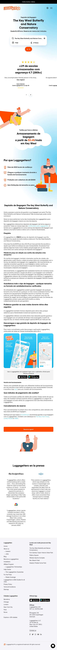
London (6, 604)
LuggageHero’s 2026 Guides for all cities (14, 581)
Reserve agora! (28, 429)
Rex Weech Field (34, 560)
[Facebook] (30, 634)
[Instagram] (35, 634)
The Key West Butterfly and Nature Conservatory (39, 549)
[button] (53, 646)
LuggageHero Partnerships (14, 567)
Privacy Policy (8, 584)
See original (21, 80)
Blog (5, 556)
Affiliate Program (9, 564)
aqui (15, 389)
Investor (8, 551)
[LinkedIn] (41, 634)
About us (6, 549)
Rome (5, 612)
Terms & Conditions (10, 587)
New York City (8, 607)
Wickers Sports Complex (37, 558)
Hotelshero (7, 562)
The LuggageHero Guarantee (14, 572)
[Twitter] (33, 634)
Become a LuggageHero (11, 559)
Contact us (32, 630)
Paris (5, 610)
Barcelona (7, 599)
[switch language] (47, 8)
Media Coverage (11, 577)
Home (5, 546)
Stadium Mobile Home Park (37, 563)
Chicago (6, 602)
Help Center (7, 569)
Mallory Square (33, 555)
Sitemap (6, 589)
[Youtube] (38, 634)
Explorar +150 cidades (10, 617)
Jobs (7, 554)
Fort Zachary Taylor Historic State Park (41, 553)
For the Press (8, 574)
